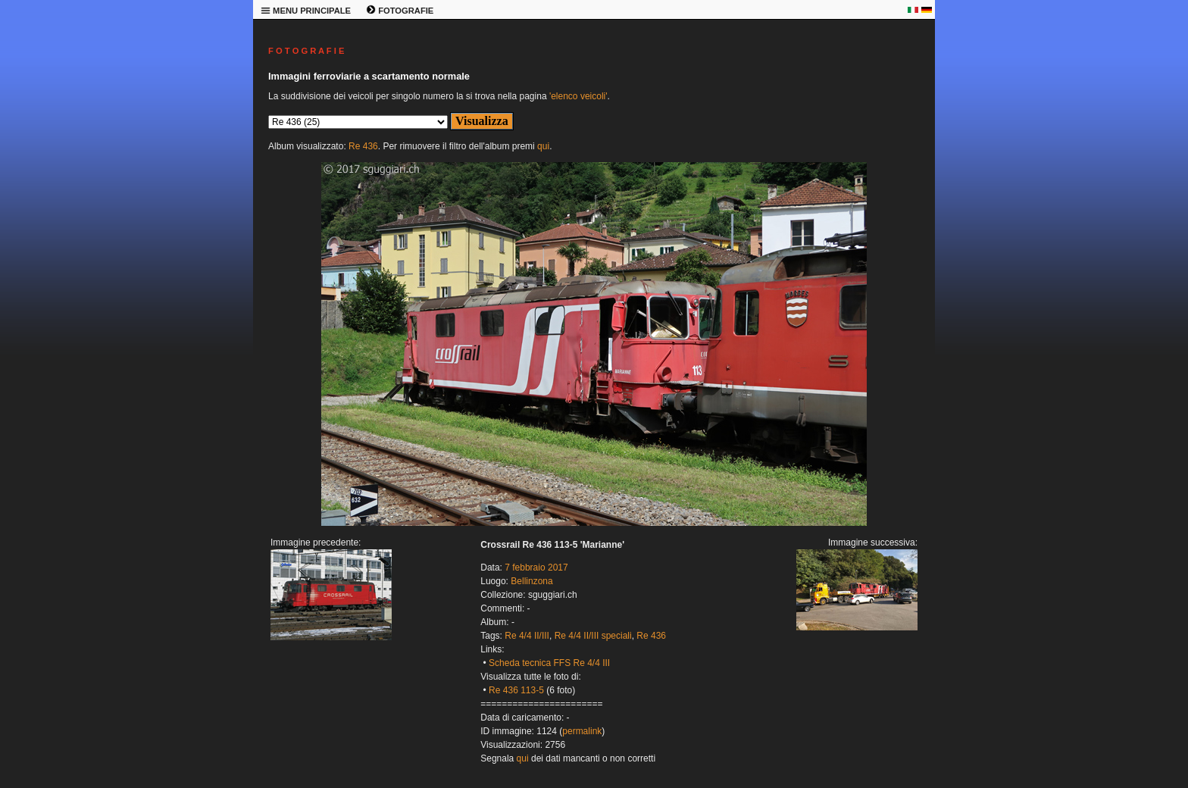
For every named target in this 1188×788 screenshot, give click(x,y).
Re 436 (363, 146)
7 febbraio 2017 (536, 567)
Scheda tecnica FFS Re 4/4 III (549, 663)
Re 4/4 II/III (527, 635)
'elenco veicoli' (578, 96)
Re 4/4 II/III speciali (593, 635)
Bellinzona (531, 581)
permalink (582, 731)
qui (543, 146)
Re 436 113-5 (516, 690)
